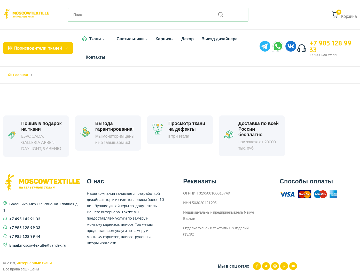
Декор (187, 38)
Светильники (132, 38)
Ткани (97, 38)
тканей (38, 48)
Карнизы (164, 38)
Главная (18, 75)
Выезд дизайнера (219, 38)
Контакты (95, 57)
